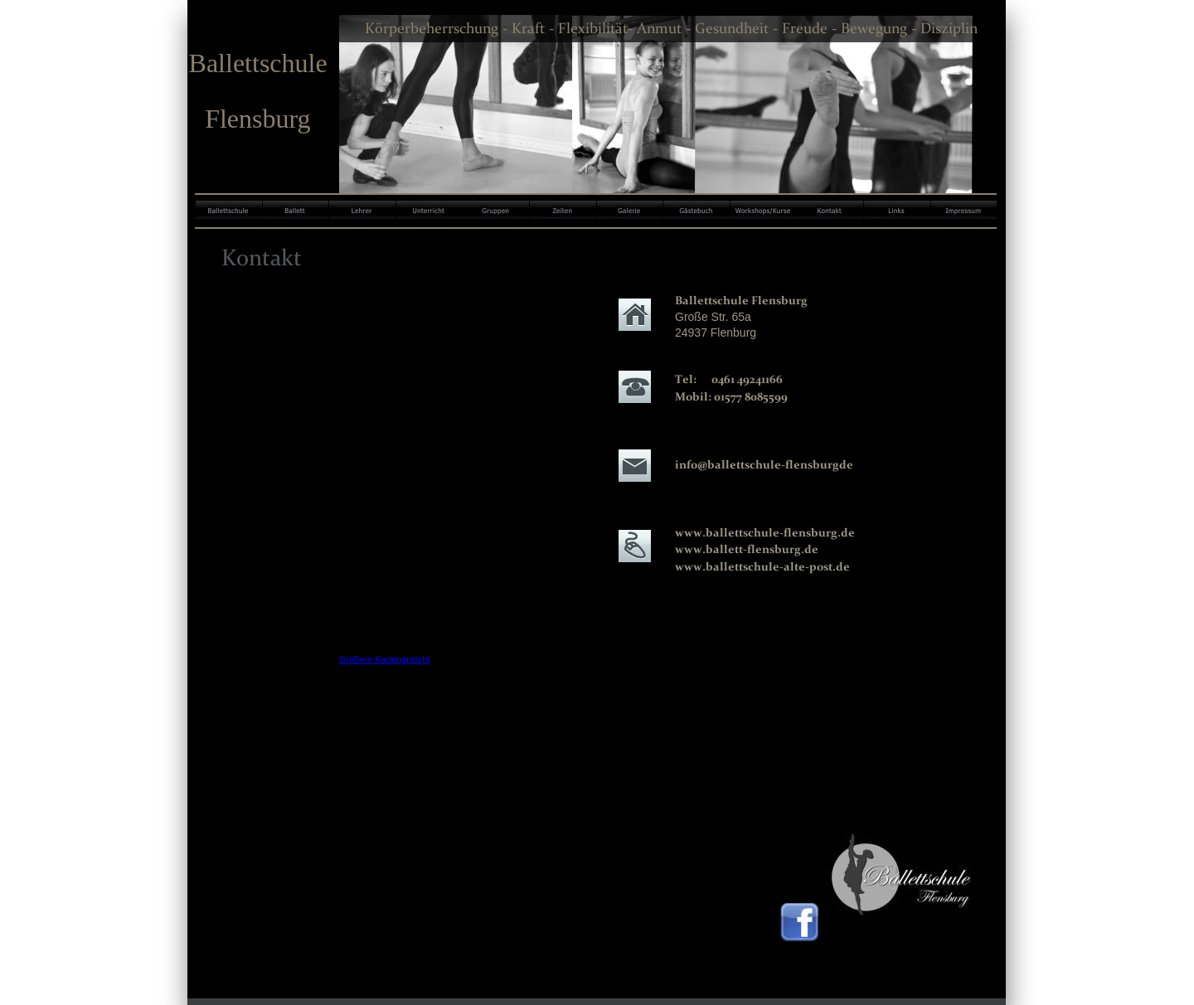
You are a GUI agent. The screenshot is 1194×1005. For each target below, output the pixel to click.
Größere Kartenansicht (384, 659)
